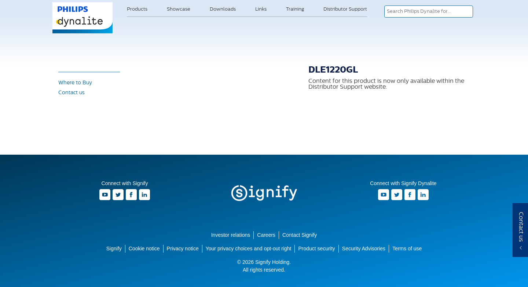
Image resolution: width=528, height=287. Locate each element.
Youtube (104, 194)
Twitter (118, 194)
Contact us (71, 93)
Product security (316, 248)
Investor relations (230, 235)
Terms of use (407, 248)
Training (295, 9)
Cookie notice (144, 248)
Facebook (131, 194)
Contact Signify (299, 235)
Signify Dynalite (82, 32)
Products (137, 9)
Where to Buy (75, 83)
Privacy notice (183, 248)
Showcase (178, 9)
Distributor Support (345, 9)
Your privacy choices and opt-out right (249, 248)
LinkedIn (144, 194)
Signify (264, 193)
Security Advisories (363, 248)
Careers (266, 235)
